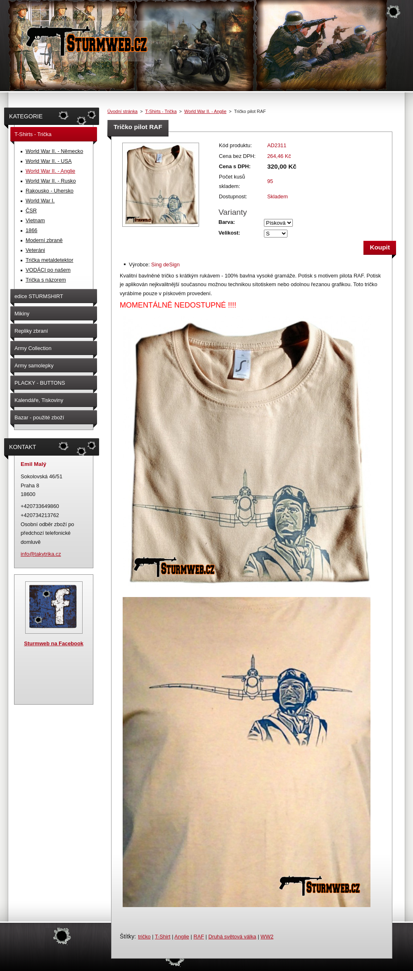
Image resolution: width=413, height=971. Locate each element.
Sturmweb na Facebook (53, 643)
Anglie (181, 936)
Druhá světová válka (232, 936)
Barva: (226, 222)
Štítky (127, 936)
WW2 (267, 936)
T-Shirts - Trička (161, 111)
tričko (144, 936)
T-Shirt (163, 936)
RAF (198, 936)
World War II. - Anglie (205, 111)
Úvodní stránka (122, 111)
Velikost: (229, 233)
